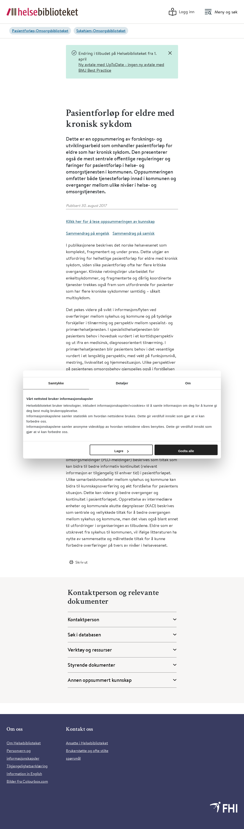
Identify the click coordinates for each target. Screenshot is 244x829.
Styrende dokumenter (91, 665)
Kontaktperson (83, 619)
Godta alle (186, 451)
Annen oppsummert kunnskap (100, 680)
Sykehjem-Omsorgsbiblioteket (101, 30)
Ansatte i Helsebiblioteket (87, 742)
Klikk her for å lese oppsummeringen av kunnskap (110, 221)
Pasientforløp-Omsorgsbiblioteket (40, 30)
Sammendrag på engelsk (87, 233)
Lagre (121, 451)
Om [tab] (188, 383)
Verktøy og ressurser (90, 649)
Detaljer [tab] (122, 383)
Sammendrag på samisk (134, 233)
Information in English (24, 773)
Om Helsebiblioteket (24, 742)
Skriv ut (81, 562)
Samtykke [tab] (56, 383)
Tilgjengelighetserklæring (27, 765)
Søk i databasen (84, 634)
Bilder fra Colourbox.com (27, 781)
